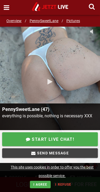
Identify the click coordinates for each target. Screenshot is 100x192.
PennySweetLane (44, 21)
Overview (14, 21)
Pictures (73, 21)
